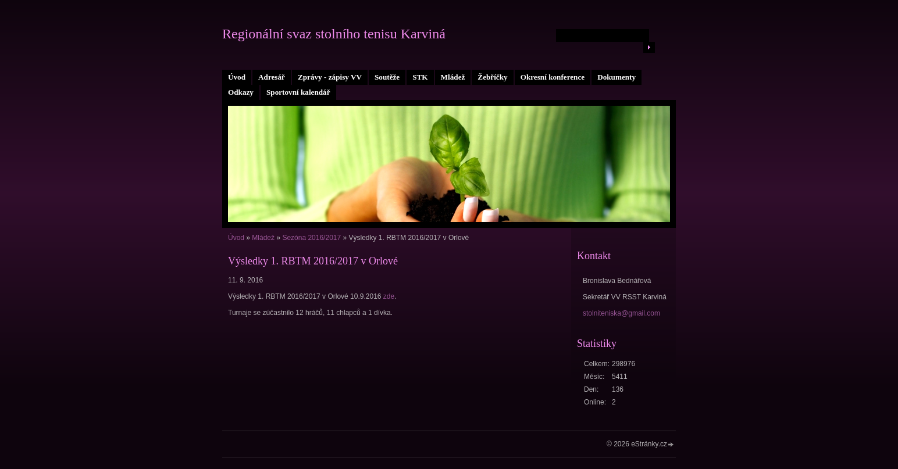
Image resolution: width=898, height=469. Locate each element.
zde (388, 296)
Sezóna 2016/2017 (311, 238)
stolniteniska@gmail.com (621, 313)
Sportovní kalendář (298, 92)
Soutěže (387, 77)
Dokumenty (616, 77)
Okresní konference (553, 77)
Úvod (236, 77)
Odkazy (241, 92)
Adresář (271, 77)
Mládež (453, 77)
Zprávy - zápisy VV (330, 77)
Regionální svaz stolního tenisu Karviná (334, 33)
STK (419, 77)
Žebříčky (492, 77)
